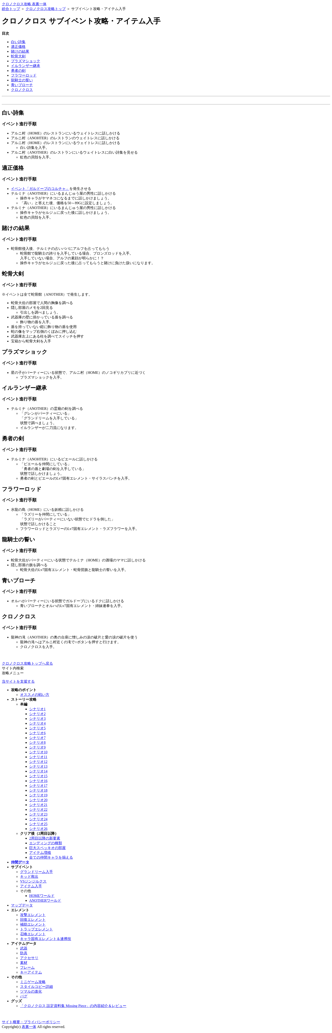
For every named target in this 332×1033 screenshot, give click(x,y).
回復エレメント (33, 920)
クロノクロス (22, 90)
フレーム (27, 967)
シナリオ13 (38, 766)
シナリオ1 (37, 709)
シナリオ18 (38, 790)
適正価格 (18, 47)
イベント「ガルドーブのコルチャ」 (40, 189)
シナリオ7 (37, 738)
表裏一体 (29, 1027)
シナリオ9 (37, 747)
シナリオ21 (38, 805)
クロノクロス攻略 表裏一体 (24, 4)
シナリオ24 (38, 819)
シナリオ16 (38, 781)
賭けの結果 (20, 51)
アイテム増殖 (40, 853)
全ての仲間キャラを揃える (51, 857)
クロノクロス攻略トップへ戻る (27, 663)
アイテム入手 (31, 886)
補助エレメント (33, 924)
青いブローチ (22, 85)
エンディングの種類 (45, 843)
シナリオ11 (38, 757)
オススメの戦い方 (34, 695)
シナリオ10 (38, 752)
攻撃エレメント (33, 915)
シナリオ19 (38, 795)
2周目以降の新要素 (44, 838)
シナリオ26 (38, 829)
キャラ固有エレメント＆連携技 (45, 939)
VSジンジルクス (33, 881)
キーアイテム (31, 972)
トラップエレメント (36, 929)
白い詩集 (18, 42)
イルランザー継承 (25, 66)
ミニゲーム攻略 (33, 982)
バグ (23, 996)
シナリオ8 (37, 742)
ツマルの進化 (31, 991)
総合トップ (11, 9)
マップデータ (22, 905)
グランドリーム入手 (36, 872)
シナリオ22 (38, 809)
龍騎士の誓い (22, 80)
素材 (23, 963)
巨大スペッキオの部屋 (47, 848)
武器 (23, 948)
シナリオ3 (37, 719)
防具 (23, 953)
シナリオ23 (38, 814)
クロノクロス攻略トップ (46, 9)
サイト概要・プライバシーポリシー (31, 1022)
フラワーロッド (23, 75)
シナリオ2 (37, 714)
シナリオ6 (37, 733)
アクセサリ (29, 958)
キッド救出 (29, 876)
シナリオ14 (38, 771)
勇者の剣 (18, 70)
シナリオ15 (38, 776)
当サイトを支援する (18, 681)
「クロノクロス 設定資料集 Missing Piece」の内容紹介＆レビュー (73, 1006)
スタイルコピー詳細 (36, 987)
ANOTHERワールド (45, 900)
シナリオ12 (38, 762)
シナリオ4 (37, 723)
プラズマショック (25, 61)
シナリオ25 (38, 824)
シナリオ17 (38, 786)
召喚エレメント (33, 934)
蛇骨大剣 (18, 56)
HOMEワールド (41, 896)
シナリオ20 (38, 800)
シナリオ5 (37, 728)
